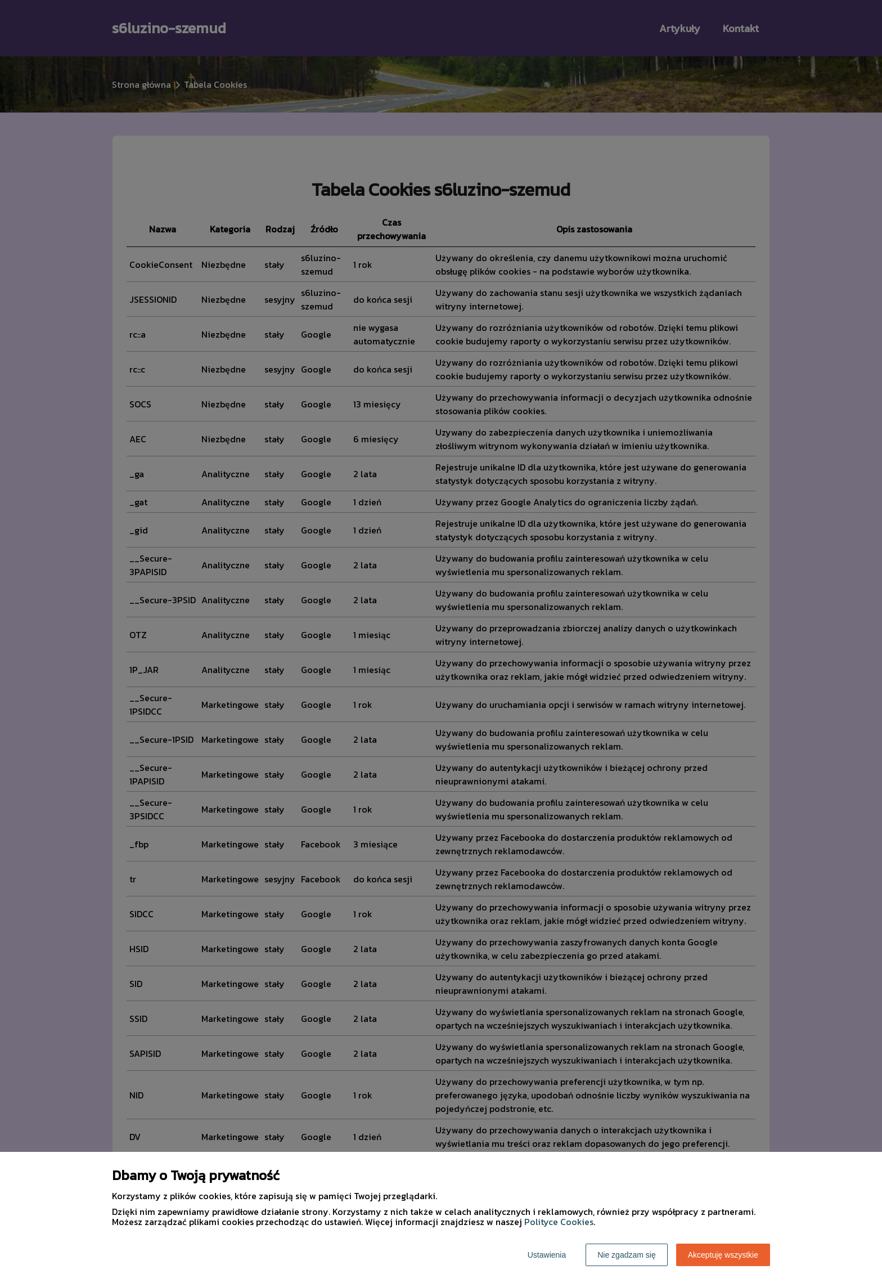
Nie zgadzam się (626, 1254)
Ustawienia (547, 1254)
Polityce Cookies (558, 1221)
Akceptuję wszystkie (723, 1254)
